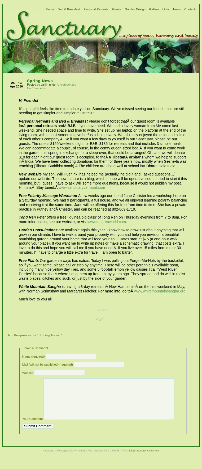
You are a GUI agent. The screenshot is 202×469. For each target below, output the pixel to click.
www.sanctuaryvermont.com (82, 187)
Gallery (154, 9)
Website (27, 372)
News (177, 9)
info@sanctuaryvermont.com (144, 458)
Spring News (40, 81)
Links (165, 9)
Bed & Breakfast (69, 9)
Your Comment (32, 426)
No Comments (36, 88)
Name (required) (33, 356)
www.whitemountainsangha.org (160, 291)
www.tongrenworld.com (106, 222)
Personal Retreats (96, 9)
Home (50, 9)
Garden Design (135, 9)
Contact (189, 9)
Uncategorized (66, 84)
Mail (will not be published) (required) (47, 364)
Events (116, 9)
